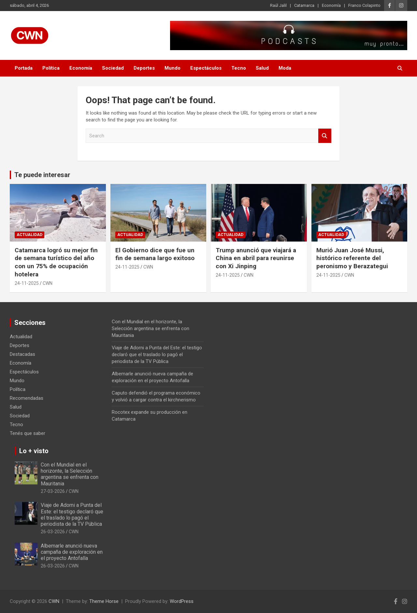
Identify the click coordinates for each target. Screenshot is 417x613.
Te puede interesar (42, 175)
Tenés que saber (27, 433)
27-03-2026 (53, 491)
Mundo (172, 68)
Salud (262, 68)
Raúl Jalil (278, 5)
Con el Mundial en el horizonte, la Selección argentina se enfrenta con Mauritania (150, 328)
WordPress (182, 601)
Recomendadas (26, 398)
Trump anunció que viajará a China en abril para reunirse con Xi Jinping (256, 258)
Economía (331, 5)
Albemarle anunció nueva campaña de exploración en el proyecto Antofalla (72, 552)
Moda (285, 68)
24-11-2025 (27, 283)
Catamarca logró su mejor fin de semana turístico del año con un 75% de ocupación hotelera (56, 262)
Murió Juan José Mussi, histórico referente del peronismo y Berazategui (352, 258)
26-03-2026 (53, 531)
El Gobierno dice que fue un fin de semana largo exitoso (154, 254)
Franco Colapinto (364, 5)
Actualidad (29, 234)
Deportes (144, 68)
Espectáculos (206, 68)
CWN (47, 283)
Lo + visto (34, 451)
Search (324, 136)
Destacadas (22, 354)
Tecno (238, 68)
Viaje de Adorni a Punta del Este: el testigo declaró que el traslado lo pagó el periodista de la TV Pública (157, 354)
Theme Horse (104, 601)
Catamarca (304, 5)
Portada (24, 68)
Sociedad (113, 68)
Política (51, 68)
